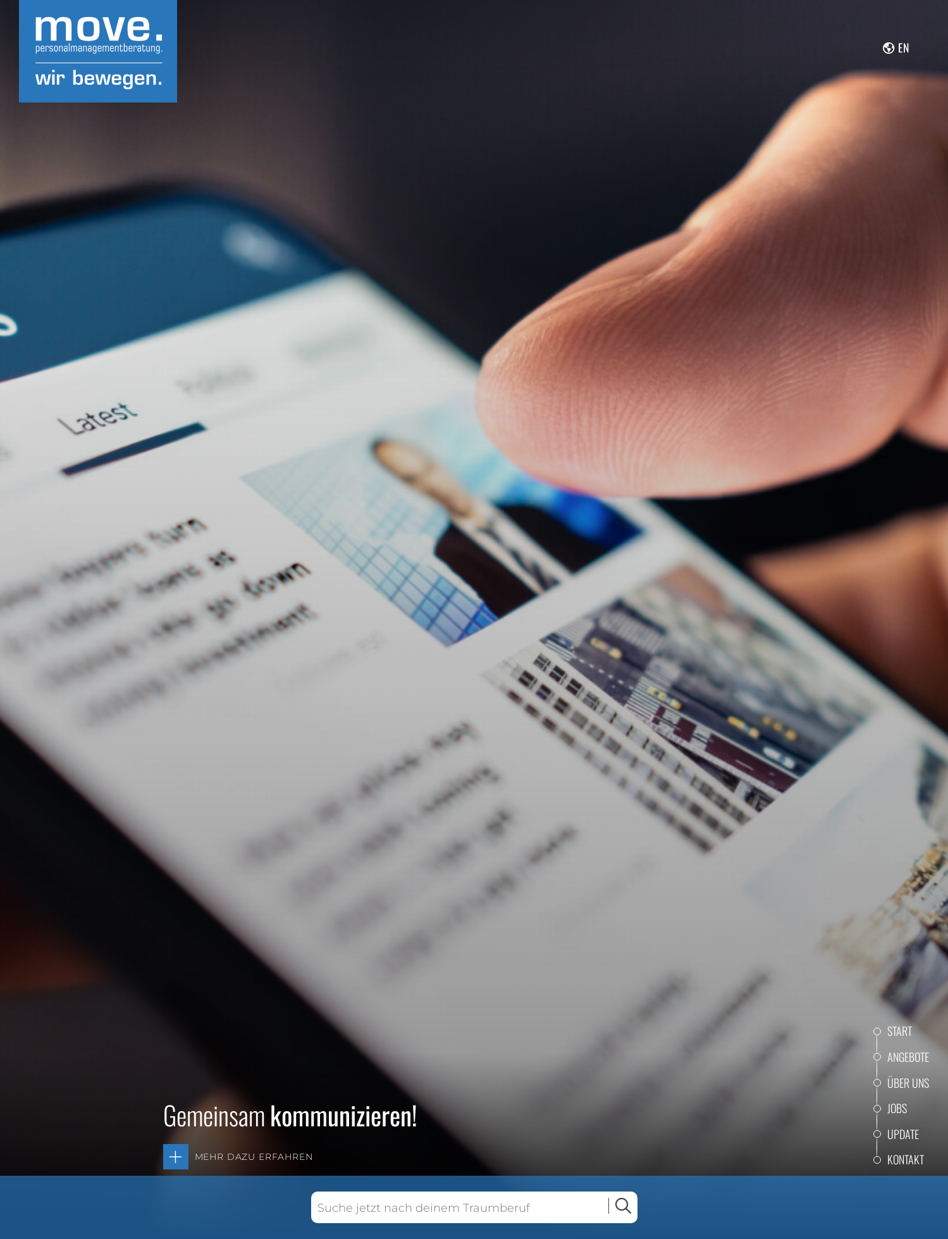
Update (903, 1134)
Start (899, 1031)
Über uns (908, 1082)
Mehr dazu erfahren (254, 1156)
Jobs (897, 1108)
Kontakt (905, 1159)
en (904, 47)
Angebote (908, 1057)
